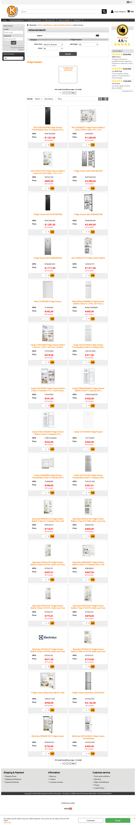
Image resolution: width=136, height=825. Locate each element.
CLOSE (134, 818)
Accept (117, 820)
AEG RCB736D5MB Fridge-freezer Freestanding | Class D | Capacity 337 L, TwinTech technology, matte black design (48, 131)
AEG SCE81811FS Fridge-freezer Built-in (88, 260)
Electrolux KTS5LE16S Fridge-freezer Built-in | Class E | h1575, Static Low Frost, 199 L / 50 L (88, 610)
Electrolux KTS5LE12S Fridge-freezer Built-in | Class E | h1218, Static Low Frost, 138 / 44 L (88, 653)
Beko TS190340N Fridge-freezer (47, 303)
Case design (73, 47)
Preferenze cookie (68, 805)
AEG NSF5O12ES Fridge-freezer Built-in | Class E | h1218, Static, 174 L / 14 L (48, 174)
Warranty (97, 781)
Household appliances (17, 21)
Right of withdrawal (101, 784)
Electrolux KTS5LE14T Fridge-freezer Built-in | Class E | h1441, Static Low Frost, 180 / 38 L (48, 566)
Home (5, 21)
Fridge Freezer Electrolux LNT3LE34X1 (88, 695)
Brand (40, 51)
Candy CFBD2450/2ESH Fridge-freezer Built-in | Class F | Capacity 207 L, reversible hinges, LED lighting (88, 392)
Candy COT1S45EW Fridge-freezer (88, 434)
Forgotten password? (17, 50)
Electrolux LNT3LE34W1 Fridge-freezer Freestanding (88, 739)
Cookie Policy (7, 822)
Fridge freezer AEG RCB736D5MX (88, 173)
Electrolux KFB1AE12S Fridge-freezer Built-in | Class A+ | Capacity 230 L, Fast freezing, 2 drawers (48, 523)
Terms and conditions (102, 778)
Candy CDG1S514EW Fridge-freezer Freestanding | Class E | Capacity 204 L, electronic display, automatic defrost (88, 349)
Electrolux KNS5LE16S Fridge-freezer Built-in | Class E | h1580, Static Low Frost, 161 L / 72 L (88, 523)
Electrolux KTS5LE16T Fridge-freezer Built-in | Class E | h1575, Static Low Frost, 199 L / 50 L (48, 610)
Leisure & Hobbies (63, 21)
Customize (91, 820)
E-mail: (6, 32)
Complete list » (127, 94)
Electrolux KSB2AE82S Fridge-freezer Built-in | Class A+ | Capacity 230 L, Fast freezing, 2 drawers (88, 566)
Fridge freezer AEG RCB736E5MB (48, 217)
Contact (53, 781)
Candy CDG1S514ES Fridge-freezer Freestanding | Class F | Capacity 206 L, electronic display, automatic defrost (88, 479)
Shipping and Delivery (13, 781)
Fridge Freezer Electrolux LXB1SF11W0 (47, 695)
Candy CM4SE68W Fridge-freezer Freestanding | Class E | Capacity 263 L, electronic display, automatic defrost (48, 479)
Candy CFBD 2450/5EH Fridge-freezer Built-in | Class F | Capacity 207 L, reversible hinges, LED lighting (48, 436)
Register (21, 52)
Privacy (97, 787)
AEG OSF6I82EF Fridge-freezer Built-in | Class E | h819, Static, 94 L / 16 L (88, 130)
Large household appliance (60, 42)
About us (53, 778)
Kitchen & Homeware (34, 21)
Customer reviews (56, 784)
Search (39, 38)
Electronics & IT (49, 21)
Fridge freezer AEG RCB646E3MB (88, 217)
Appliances (46, 42)
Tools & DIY (76, 21)
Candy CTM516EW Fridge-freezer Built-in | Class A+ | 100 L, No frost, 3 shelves (48, 348)
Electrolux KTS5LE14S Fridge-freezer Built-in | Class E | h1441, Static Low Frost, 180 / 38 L (48, 653)
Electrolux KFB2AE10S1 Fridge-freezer (48, 738)
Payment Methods (12, 784)
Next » (73, 95)
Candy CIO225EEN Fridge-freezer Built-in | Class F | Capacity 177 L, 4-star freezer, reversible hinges (48, 392)
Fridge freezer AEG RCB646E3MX (48, 260)
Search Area (38, 47)
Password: (7, 38)
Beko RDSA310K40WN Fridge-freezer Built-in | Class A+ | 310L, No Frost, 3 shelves (88, 305)
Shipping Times (10, 778)
